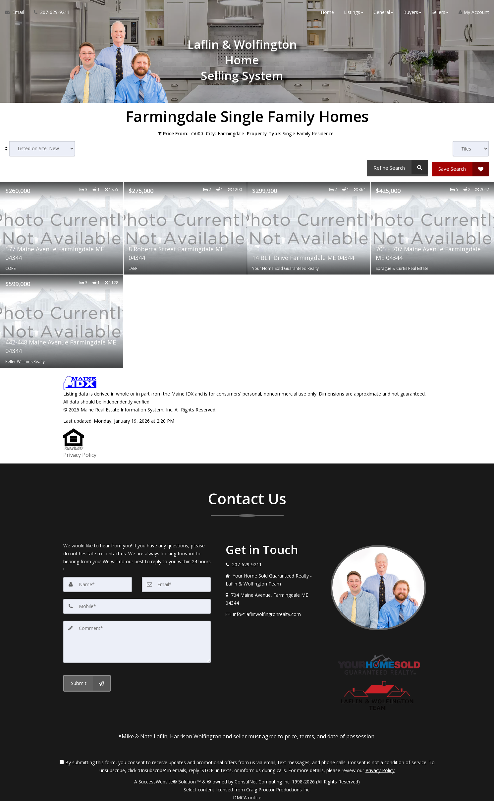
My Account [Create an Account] (474, 13)
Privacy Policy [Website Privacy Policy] (380, 766)
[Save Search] (460, 167)
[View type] (471, 148)
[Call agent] (49, 13)
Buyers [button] (412, 13)
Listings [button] (353, 13)
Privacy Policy (79, 452)
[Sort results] (42, 148)
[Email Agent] (17, 13)
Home (327, 13)
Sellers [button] (440, 13)
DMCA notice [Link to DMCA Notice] (247, 793)
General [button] (383, 13)
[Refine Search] (396, 167)
